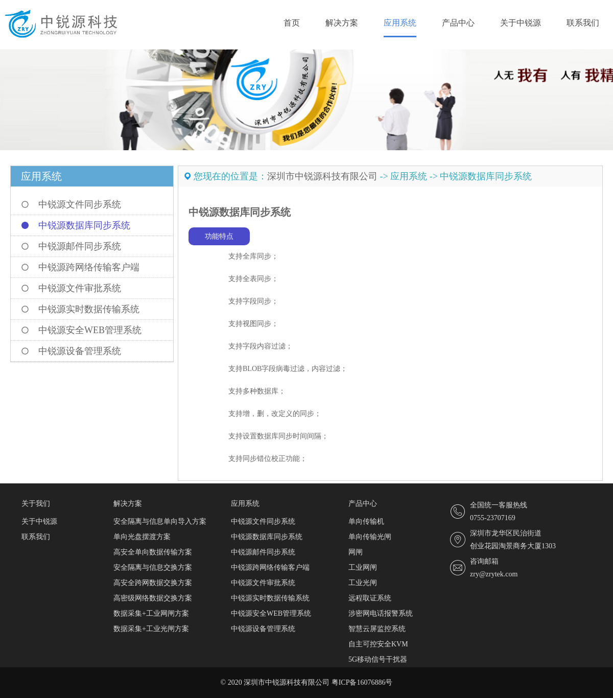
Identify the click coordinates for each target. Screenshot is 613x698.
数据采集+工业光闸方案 (151, 629)
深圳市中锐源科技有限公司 (322, 176)
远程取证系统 (369, 598)
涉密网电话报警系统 (380, 613)
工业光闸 (362, 583)
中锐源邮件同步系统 (79, 246)
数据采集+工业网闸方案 (151, 613)
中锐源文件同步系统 (79, 204)
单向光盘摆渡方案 (142, 537)
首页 (292, 22)
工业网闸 (362, 567)
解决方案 (341, 22)
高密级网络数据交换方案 (152, 598)
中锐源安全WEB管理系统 (90, 330)
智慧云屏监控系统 (377, 629)
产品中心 (458, 22)
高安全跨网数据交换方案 (152, 583)
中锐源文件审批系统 (79, 288)
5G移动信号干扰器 (377, 659)
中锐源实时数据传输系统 (88, 309)
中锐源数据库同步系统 (84, 225)
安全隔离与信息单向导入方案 (159, 521)
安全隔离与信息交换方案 (152, 567)
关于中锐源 (520, 22)
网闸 (355, 552)
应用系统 (400, 22)
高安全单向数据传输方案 (152, 552)
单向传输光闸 (369, 537)
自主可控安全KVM (378, 644)
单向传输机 (366, 521)
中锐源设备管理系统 (79, 351)
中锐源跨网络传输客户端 (88, 267)
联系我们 (583, 22)
